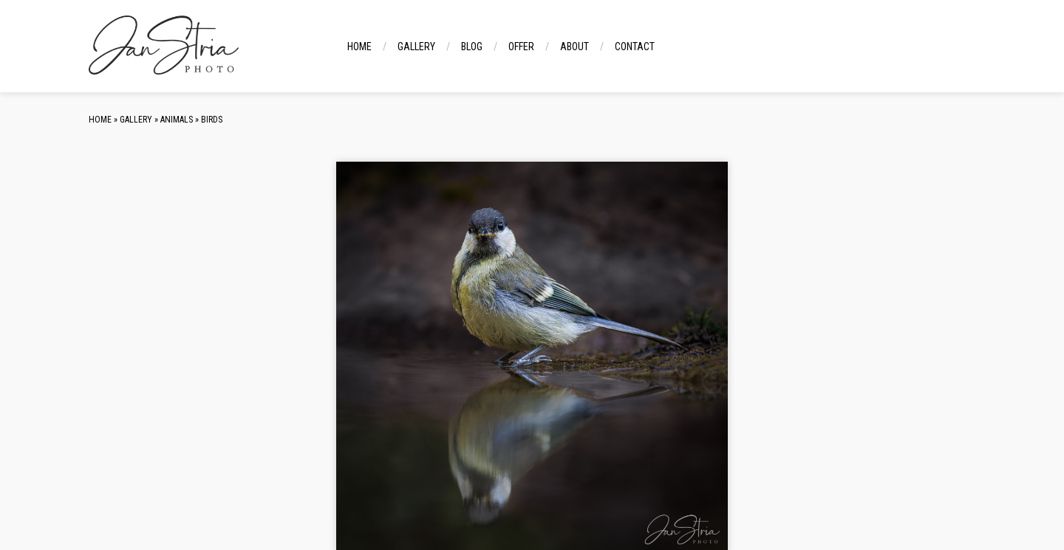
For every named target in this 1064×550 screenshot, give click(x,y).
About (574, 46)
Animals (176, 119)
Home (359, 46)
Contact (635, 46)
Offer (521, 46)
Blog (471, 46)
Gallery (416, 46)
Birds (211, 119)
